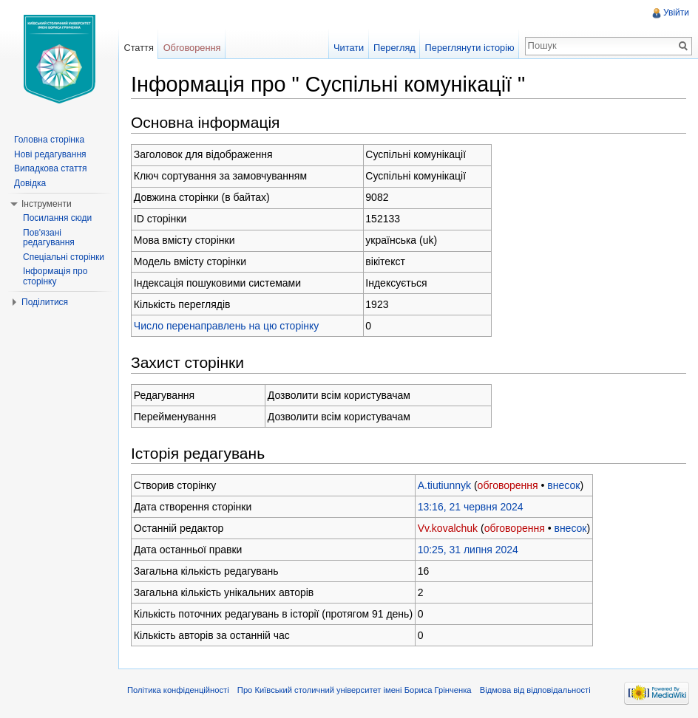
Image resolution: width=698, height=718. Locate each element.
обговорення (508, 485)
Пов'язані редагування (49, 238)
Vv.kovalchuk (448, 528)
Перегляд (394, 47)
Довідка (30, 183)
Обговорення (192, 47)
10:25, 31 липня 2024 (468, 549)
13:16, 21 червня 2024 (471, 507)
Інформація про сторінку (55, 276)
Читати (348, 47)
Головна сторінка (49, 139)
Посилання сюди (57, 218)
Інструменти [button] (46, 204)
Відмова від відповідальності (535, 689)
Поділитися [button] (44, 302)
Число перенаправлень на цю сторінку (226, 326)
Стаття (138, 47)
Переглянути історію (470, 47)
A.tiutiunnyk (444, 485)
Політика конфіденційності (178, 689)
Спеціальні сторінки (63, 257)
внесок (563, 485)
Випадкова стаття (50, 168)
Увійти (676, 12)
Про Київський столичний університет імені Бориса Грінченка (354, 689)
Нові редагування (50, 154)
